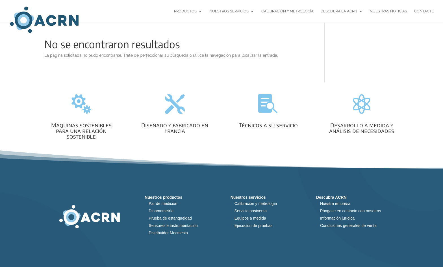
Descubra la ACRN (339, 11)
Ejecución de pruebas (253, 225)
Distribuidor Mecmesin (168, 233)
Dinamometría (161, 211)
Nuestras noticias (388, 11)
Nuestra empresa (335, 203)
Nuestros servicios (229, 11)
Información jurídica (337, 218)
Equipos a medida (250, 218)
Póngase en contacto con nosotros (350, 211)
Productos (185, 11)
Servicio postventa (250, 211)
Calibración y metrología (287, 11)
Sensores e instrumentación (173, 225)
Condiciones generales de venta (348, 225)
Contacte (424, 11)
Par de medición (163, 203)
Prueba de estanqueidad (170, 218)
